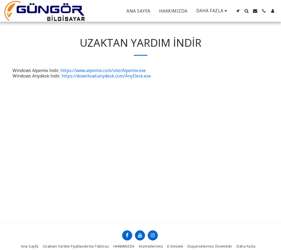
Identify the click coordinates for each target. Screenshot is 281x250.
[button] (238, 11)
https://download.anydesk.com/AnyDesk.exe (106, 76)
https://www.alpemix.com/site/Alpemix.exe (103, 70)
